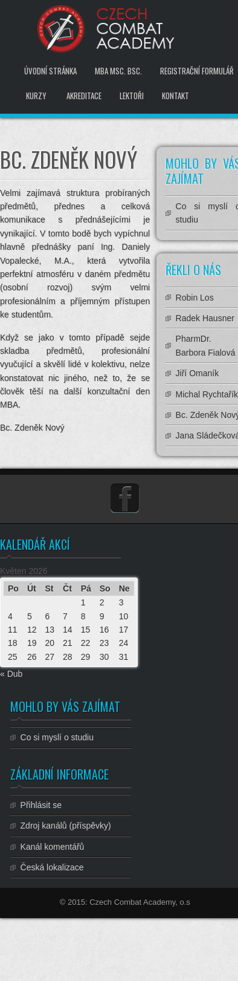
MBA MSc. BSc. (118, 71)
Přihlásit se (41, 805)
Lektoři (132, 96)
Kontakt (175, 96)
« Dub (11, 674)
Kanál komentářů (53, 847)
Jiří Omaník (197, 373)
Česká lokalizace (52, 867)
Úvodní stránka (50, 71)
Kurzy (36, 96)
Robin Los (195, 297)
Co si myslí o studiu (57, 737)
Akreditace (83, 96)
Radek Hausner (205, 318)
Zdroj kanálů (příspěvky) (66, 825)
